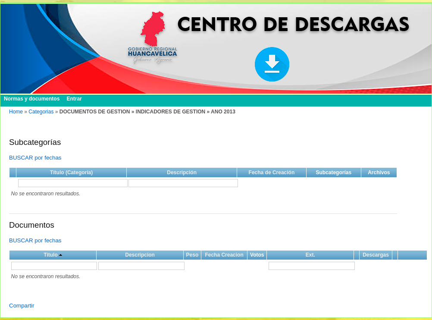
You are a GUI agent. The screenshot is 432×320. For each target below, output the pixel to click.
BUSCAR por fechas (35, 157)
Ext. (310, 255)
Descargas (376, 255)
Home (16, 112)
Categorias (40, 112)
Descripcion (140, 255)
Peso (192, 255)
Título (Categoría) (71, 172)
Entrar (73, 99)
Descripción (182, 172)
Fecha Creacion (224, 255)
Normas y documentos (31, 99)
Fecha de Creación (272, 172)
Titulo (50, 255)
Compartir (21, 305)
